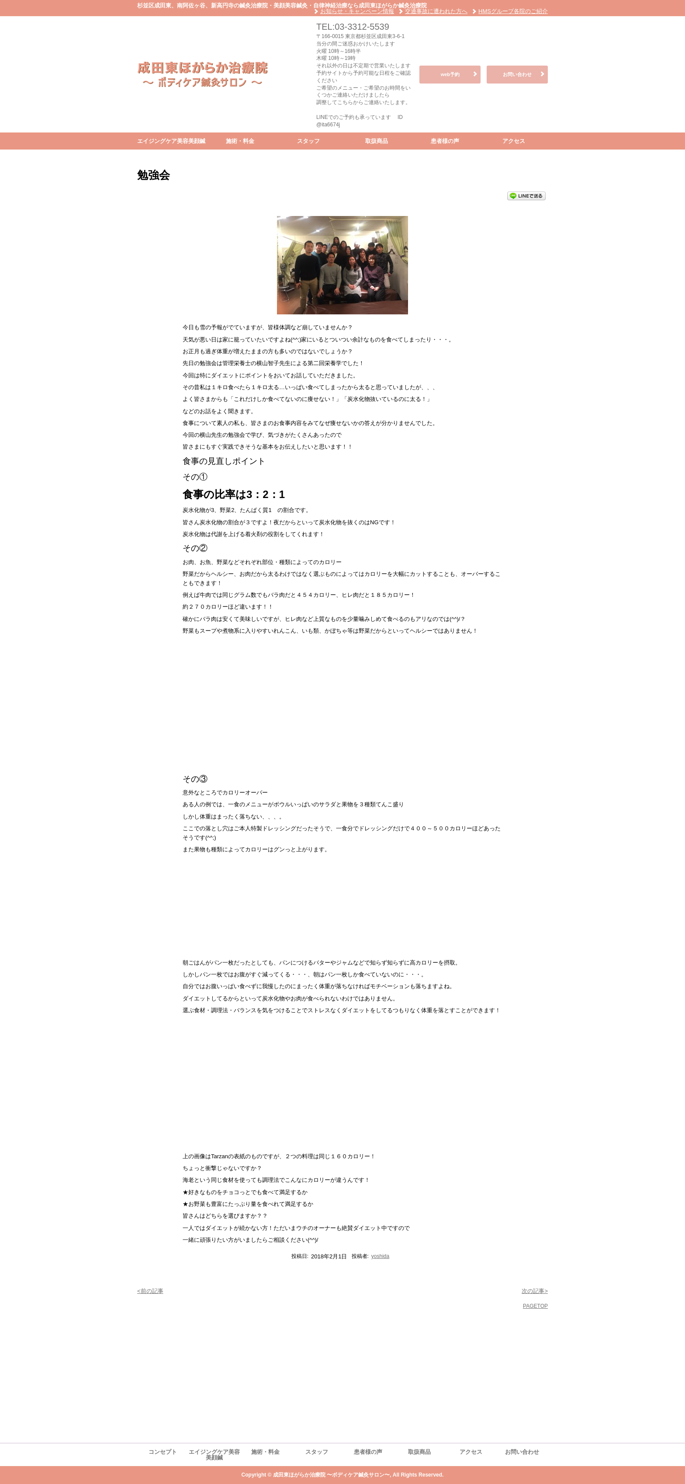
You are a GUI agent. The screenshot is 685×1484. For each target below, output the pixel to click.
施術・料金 (240, 141)
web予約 (450, 74)
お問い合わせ (517, 74)
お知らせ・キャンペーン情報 (357, 11)
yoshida (380, 1256)
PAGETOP (535, 1306)
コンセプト (163, 1452)
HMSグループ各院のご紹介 (513, 11)
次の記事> (535, 1291)
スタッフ (308, 141)
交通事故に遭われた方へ (436, 11)
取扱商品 (376, 141)
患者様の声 (445, 141)
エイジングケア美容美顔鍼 (171, 141)
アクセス (513, 141)
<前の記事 (150, 1291)
